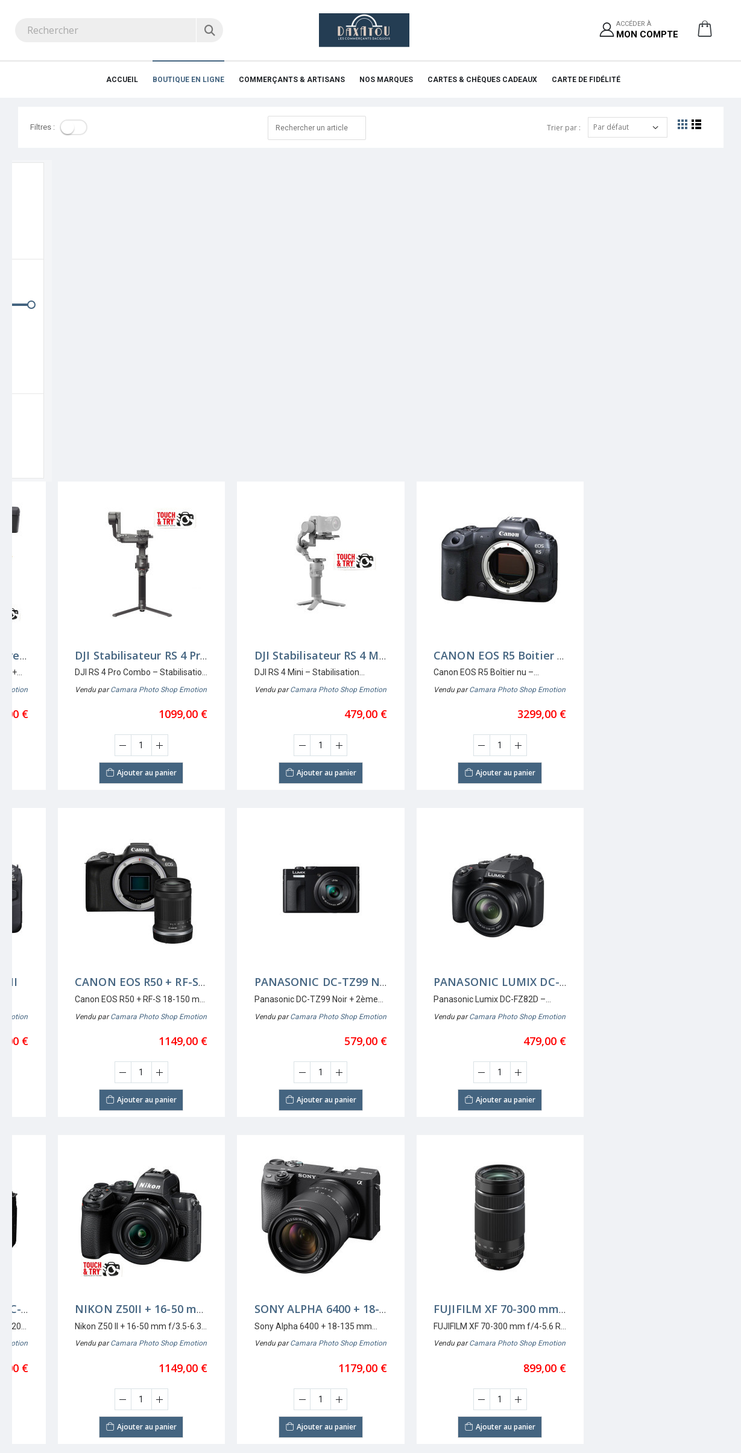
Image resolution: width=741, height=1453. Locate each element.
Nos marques (386, 79)
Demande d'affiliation (595, 1303)
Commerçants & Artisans (292, 79)
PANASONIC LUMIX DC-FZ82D (652, 660)
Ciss (200, 1427)
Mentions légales (226, 1318)
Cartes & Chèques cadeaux (482, 79)
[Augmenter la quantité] (120, 424)
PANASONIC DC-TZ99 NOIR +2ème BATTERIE (514, 660)
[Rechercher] (209, 30)
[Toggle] (73, 127)
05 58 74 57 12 (40, 1346)
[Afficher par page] (104, 1167)
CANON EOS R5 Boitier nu (641, 333)
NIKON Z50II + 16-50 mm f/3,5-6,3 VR (312, 988)
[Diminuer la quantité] (83, 424)
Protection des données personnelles (442, 1318)
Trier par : (564, 127)
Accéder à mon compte (418, 1303)
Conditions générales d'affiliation (615, 1318)
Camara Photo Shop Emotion (119, 368)
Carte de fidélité (586, 79)
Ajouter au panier (101, 451)
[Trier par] (627, 127)
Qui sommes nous (227, 1289)
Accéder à (647, 30)
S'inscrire (393, 1289)
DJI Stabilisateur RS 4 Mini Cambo (483, 333)
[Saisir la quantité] (101, 424)
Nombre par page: (50, 1167)
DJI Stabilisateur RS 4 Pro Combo (301, 333)
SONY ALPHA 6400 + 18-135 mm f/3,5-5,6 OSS (512, 988)
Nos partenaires (223, 1303)
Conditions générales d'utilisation (435, 1332)
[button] (705, 33)
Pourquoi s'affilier (588, 1289)
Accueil (122, 79)
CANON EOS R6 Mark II (96, 660)
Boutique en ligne (188, 79)
